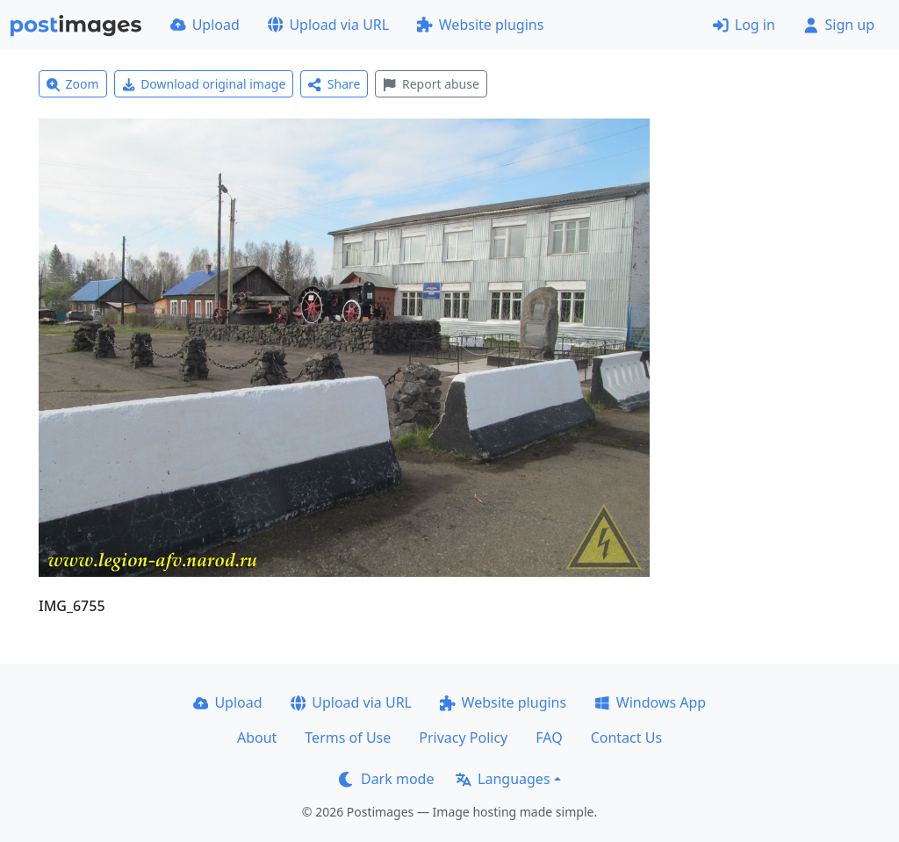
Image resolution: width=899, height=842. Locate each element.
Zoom (73, 84)
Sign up (838, 24)
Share (334, 84)
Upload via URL (328, 24)
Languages (503, 778)
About (257, 737)
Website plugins (480, 24)
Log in (744, 24)
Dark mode (386, 778)
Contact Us (626, 737)
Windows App (650, 702)
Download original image (204, 84)
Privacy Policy (463, 737)
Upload (205, 24)
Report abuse (430, 84)
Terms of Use (348, 737)
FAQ (549, 737)
